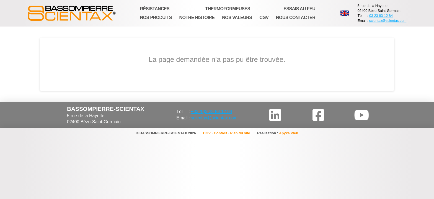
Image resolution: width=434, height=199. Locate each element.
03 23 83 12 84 (381, 16)
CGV (207, 133)
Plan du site (240, 133)
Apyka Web (288, 133)
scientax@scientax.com (388, 21)
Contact (220, 133)
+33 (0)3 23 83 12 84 (211, 111)
